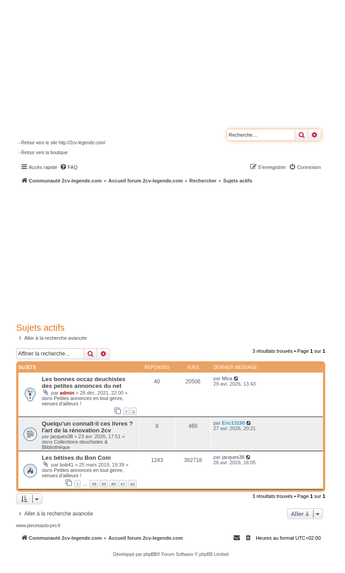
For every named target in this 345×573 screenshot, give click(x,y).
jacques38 (61, 436)
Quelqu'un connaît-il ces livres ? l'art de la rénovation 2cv (87, 427)
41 (122, 484)
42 (132, 484)
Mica (227, 378)
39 (104, 484)
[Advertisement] (180, 252)
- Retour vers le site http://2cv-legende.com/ (61, 142)
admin (67, 392)
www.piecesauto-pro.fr (38, 525)
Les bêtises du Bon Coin (76, 457)
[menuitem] (69, 167)
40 (113, 484)
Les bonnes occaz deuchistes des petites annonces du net (83, 382)
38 (94, 484)
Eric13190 (233, 423)
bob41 (67, 464)
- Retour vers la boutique (43, 152)
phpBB (150, 554)
